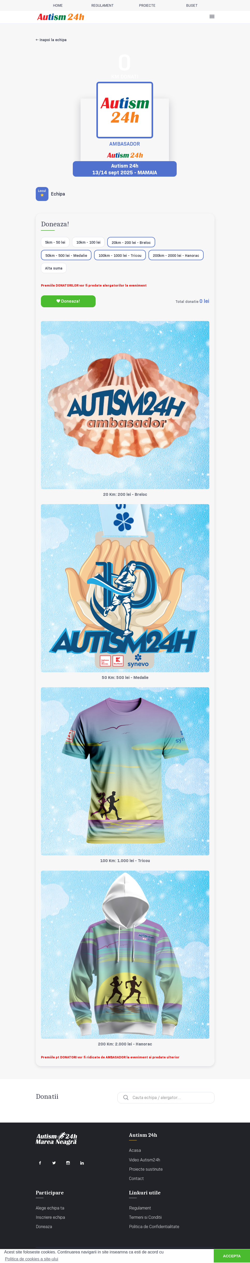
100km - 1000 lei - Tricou (119, 255)
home (58, 5)
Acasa (135, 1150)
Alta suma (53, 268)
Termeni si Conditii (145, 1217)
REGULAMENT (102, 5)
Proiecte (147, 5)
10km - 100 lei (88, 242)
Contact (136, 1178)
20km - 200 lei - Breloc (131, 242)
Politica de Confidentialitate (154, 1226)
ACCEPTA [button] (232, 1256)
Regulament (140, 1208)
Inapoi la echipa (51, 40)
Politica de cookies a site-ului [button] (31, 1259)
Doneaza (44, 1226)
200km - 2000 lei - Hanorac (176, 255)
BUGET (192, 5)
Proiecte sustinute (146, 1169)
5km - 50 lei (55, 242)
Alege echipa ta (50, 1208)
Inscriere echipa (50, 1217)
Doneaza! (68, 301)
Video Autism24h (144, 1159)
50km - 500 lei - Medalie (66, 255)
